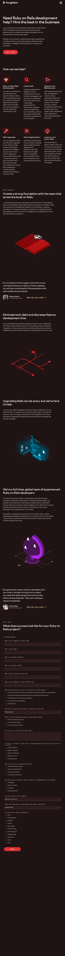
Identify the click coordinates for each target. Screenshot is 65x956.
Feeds (60, 930)
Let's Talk (37, 928)
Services (37, 917)
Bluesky (60, 920)
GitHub (60, 923)
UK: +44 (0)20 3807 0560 (41, 948)
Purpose (49, 925)
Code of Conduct (39, 950)
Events (48, 930)
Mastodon (61, 917)
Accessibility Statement (53, 950)
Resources (37, 925)
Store (48, 935)
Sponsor (49, 933)
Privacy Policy (38, 952)
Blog (47, 928)
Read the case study (35, 297)
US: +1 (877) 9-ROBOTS (41, 946)
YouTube (61, 925)
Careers (48, 923)
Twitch (60, 928)
